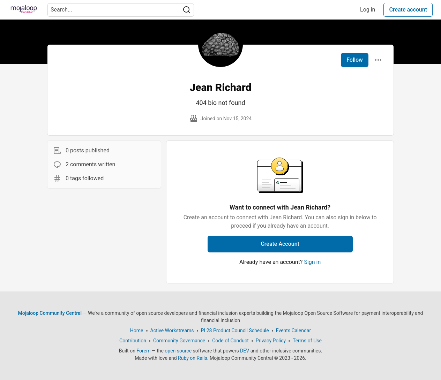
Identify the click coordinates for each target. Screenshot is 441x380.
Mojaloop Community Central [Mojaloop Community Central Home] (50, 313)
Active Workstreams (172, 330)
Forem (143, 351)
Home (136, 330)
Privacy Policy (271, 340)
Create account (408, 9)
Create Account (280, 244)
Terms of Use (307, 340)
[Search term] (120, 10)
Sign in (312, 262)
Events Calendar (293, 330)
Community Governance (179, 340)
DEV (244, 351)
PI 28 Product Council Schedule (235, 330)
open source (178, 351)
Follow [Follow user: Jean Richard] (354, 59)
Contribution (132, 340)
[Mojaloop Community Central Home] (24, 10)
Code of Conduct (230, 340)
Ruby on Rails (192, 358)
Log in (367, 9)
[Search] (187, 9)
